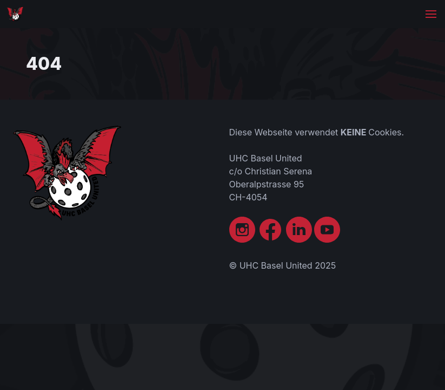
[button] (431, 14)
